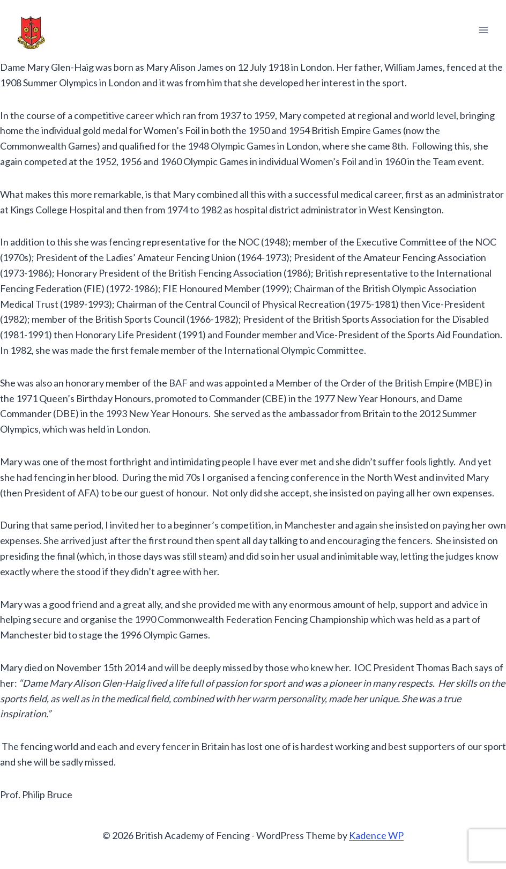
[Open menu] (483, 29)
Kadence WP (376, 835)
